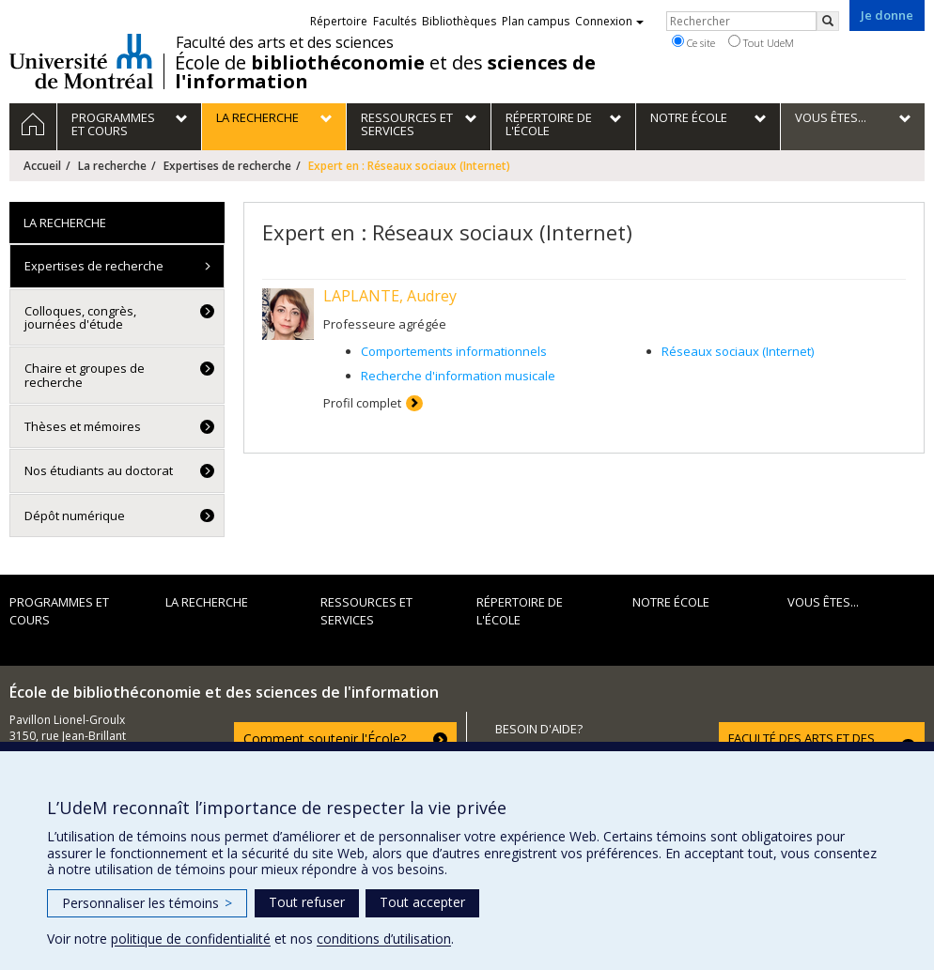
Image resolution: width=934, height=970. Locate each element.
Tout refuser (307, 902)
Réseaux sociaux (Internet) (738, 351)
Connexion (609, 21)
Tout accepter (422, 902)
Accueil (42, 166)
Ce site (693, 42)
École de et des (385, 72)
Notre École (670, 601)
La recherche (112, 166)
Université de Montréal (81, 61)
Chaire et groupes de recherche (84, 375)
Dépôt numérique (74, 515)
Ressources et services (366, 610)
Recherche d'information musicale (458, 375)
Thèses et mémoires (82, 426)
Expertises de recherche (227, 166)
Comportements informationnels (454, 351)
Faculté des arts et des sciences (285, 42)
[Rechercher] (828, 21)
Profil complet (362, 402)
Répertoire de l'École (519, 610)
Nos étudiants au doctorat (98, 470)
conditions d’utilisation (384, 938)
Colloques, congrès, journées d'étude (80, 317)
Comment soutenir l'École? (324, 738)
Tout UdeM (761, 42)
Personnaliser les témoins (147, 903)
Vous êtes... (823, 601)
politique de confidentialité (191, 938)
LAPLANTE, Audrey (390, 295)
